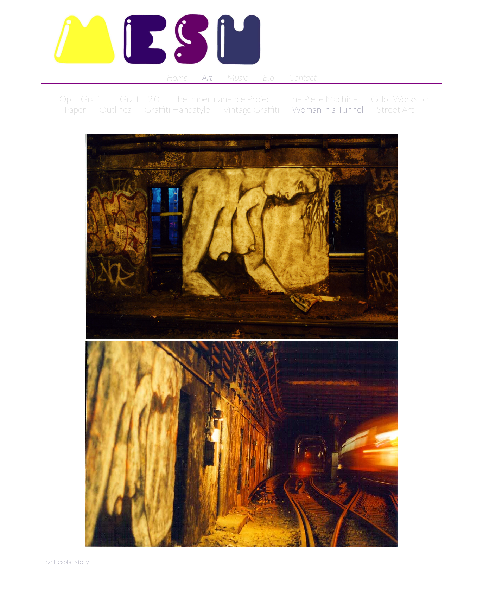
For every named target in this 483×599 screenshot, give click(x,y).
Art (207, 77)
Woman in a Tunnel (327, 109)
